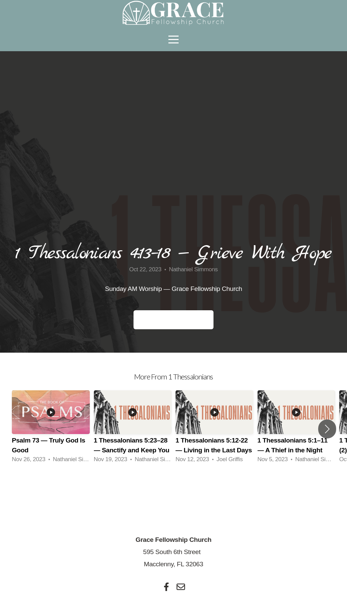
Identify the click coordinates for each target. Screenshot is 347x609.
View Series (174, 487)
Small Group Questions (173, 319)
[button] (327, 428)
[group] (51, 429)
